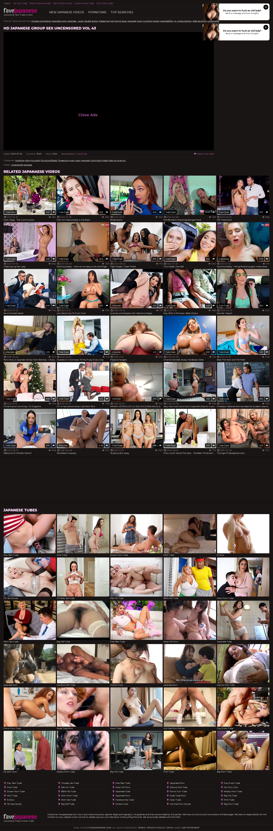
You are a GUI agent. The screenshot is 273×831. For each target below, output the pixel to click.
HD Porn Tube (104, 3)
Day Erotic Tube (232, 783)
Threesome (63, 160)
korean (156, 21)
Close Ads (88, 115)
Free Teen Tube (122, 783)
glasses (102, 21)
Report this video (203, 153)
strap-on (121, 160)
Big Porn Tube (231, 804)
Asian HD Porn (122, 787)
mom (139, 21)
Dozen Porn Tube (16, 791)
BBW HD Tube (68, 791)
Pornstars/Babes (49, 160)
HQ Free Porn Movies (180, 804)
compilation (45, 21)
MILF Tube (12, 795)
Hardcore (19, 160)
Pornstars (97, 12)
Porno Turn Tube (178, 791)
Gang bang (96, 160)
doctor (95, 21)
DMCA (170, 827)
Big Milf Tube (67, 804)
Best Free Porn (62, 3)
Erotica (10, 799)
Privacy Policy (156, 827)
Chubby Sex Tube (70, 783)
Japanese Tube (122, 791)
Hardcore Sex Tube (124, 799)
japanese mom (59, 21)
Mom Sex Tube (68, 799)
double (87, 21)
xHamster (116, 305)
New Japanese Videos (66, 12)
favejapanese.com (100, 827)
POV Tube (229, 799)
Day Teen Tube (14, 783)
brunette (35, 160)
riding (28, 160)
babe (105, 160)
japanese (131, 21)
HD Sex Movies (14, 804)
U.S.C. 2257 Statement (187, 827)
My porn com (231, 787)
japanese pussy (75, 21)
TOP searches (122, 12)
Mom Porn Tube (69, 795)
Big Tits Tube (230, 795)
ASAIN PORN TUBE (84, 3)
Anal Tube (12, 787)
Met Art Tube (67, 787)
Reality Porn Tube (233, 791)
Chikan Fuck (121, 804)
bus (108, 21)
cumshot (147, 21)
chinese (35, 21)
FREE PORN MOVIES (40, 3)
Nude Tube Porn (178, 795)
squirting (202, 21)
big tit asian (121, 21)
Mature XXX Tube (178, 787)
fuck (112, 21)
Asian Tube (175, 799)
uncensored (213, 21)
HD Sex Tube (20, 3)
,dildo (194, 21)
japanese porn (122, 795)
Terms (141, 827)
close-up (112, 160)
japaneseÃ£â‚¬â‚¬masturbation (176, 21)
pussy (72, 160)
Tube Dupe (81, 153)
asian (78, 160)
